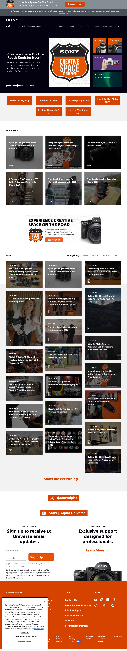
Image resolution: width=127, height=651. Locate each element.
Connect (70, 26)
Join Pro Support (74, 610)
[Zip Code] (16, 558)
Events (80, 26)
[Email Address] (16, 550)
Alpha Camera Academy (31, 26)
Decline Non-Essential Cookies (25, 636)
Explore (48, 26)
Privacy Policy (38, 573)
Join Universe (74, 615)
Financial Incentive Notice (101, 638)
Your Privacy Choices (75, 639)
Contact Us (71, 600)
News (69, 620)
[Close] (44, 601)
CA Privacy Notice (16, 578)
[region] (25, 623)
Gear (89, 26)
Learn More (74, 4)
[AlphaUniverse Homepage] (8, 26)
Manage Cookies (24, 641)
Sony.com (118, 636)
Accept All (25, 633)
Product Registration (76, 625)
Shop (97, 26)
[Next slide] (16, 85)
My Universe (109, 26)
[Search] (118, 26)
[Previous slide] (8, 85)
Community (59, 26)
